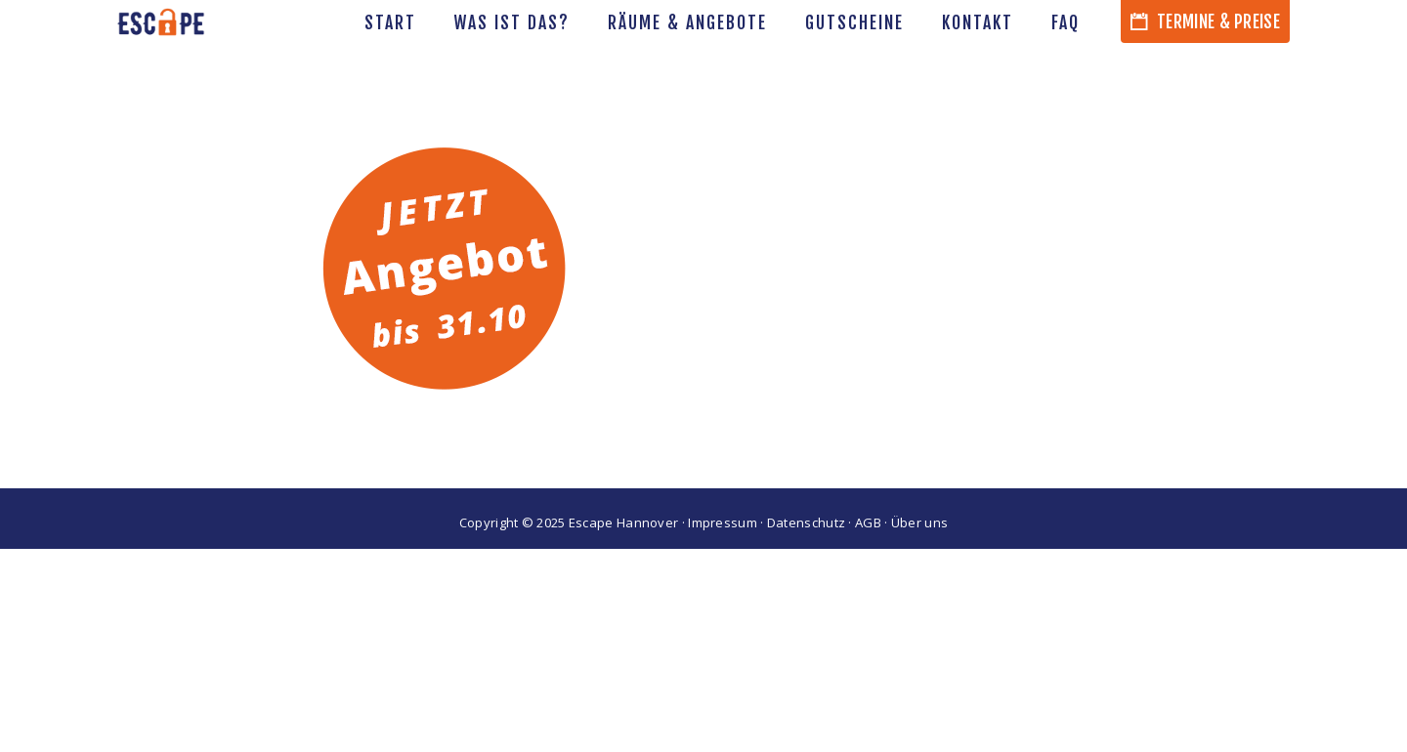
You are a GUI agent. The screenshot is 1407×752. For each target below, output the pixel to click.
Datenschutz (806, 522)
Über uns (919, 522)
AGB (868, 522)
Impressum (722, 522)
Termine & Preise (1205, 21)
